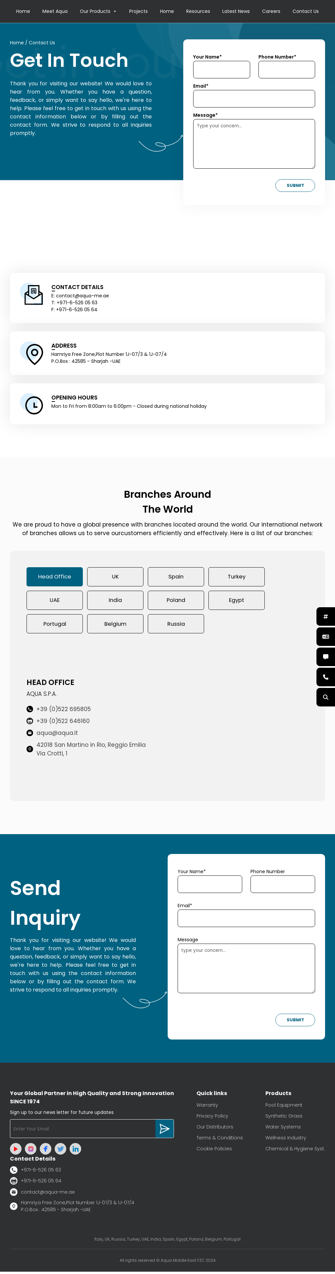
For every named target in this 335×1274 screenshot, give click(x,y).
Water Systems (283, 1129)
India (115, 602)
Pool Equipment (284, 1107)
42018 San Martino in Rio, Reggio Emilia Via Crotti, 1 (86, 751)
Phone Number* (277, 57)
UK (115, 577)
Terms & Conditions (219, 1140)
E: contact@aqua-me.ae (80, 296)
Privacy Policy (212, 1118)
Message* (205, 115)
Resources (198, 11)
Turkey (236, 577)
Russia (176, 626)
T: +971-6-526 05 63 (74, 303)
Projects (138, 11)
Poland (176, 602)
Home (23, 11)
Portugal (55, 626)
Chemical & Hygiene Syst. (295, 1151)
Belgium (115, 626)
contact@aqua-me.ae (42, 1194)
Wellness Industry (285, 1140)
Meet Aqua (55, 11)
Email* (200, 86)
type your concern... (246, 971)
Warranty (207, 1107)
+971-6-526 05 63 (35, 1172)
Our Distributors (214, 1129)
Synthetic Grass (284, 1118)
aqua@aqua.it (52, 735)
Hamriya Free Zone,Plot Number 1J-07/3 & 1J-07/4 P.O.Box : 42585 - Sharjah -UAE (72, 1208)
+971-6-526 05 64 (35, 1183)
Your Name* (207, 57)
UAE (55, 602)
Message (188, 942)
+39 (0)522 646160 (58, 723)
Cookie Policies (214, 1151)
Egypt (237, 602)
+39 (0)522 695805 (59, 711)
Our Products (98, 11)
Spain (176, 577)
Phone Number (268, 874)
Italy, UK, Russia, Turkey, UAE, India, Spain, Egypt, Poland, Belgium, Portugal (167, 1241)
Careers (271, 11)
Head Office (54, 577)
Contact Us (306, 11)
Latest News (236, 11)
